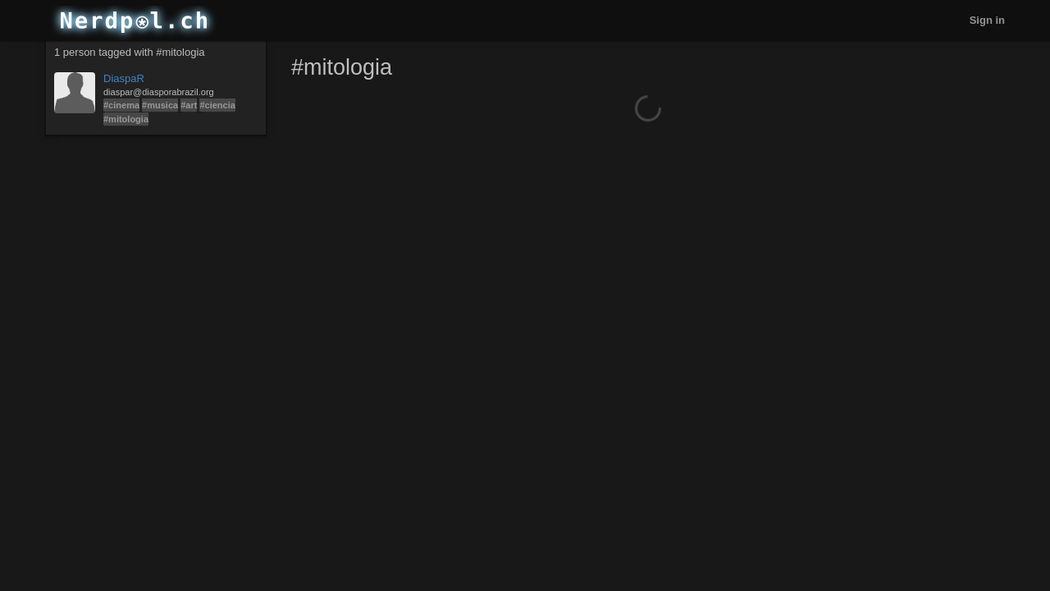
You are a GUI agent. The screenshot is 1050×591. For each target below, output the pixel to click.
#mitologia (125, 119)
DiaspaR (123, 78)
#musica (160, 105)
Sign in (987, 20)
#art (188, 105)
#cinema (121, 105)
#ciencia (217, 105)
